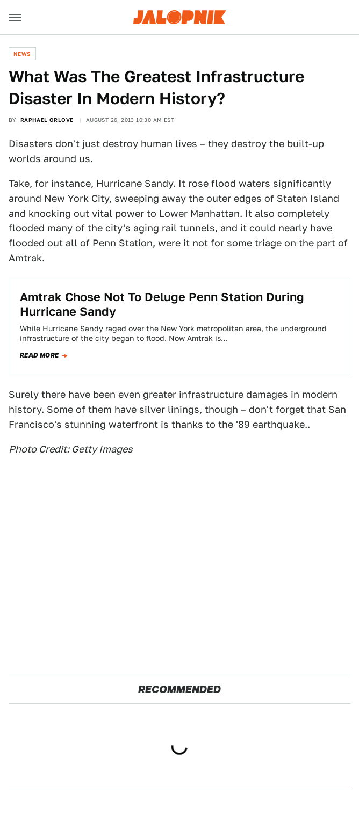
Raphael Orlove (47, 119)
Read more (39, 355)
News (22, 53)
